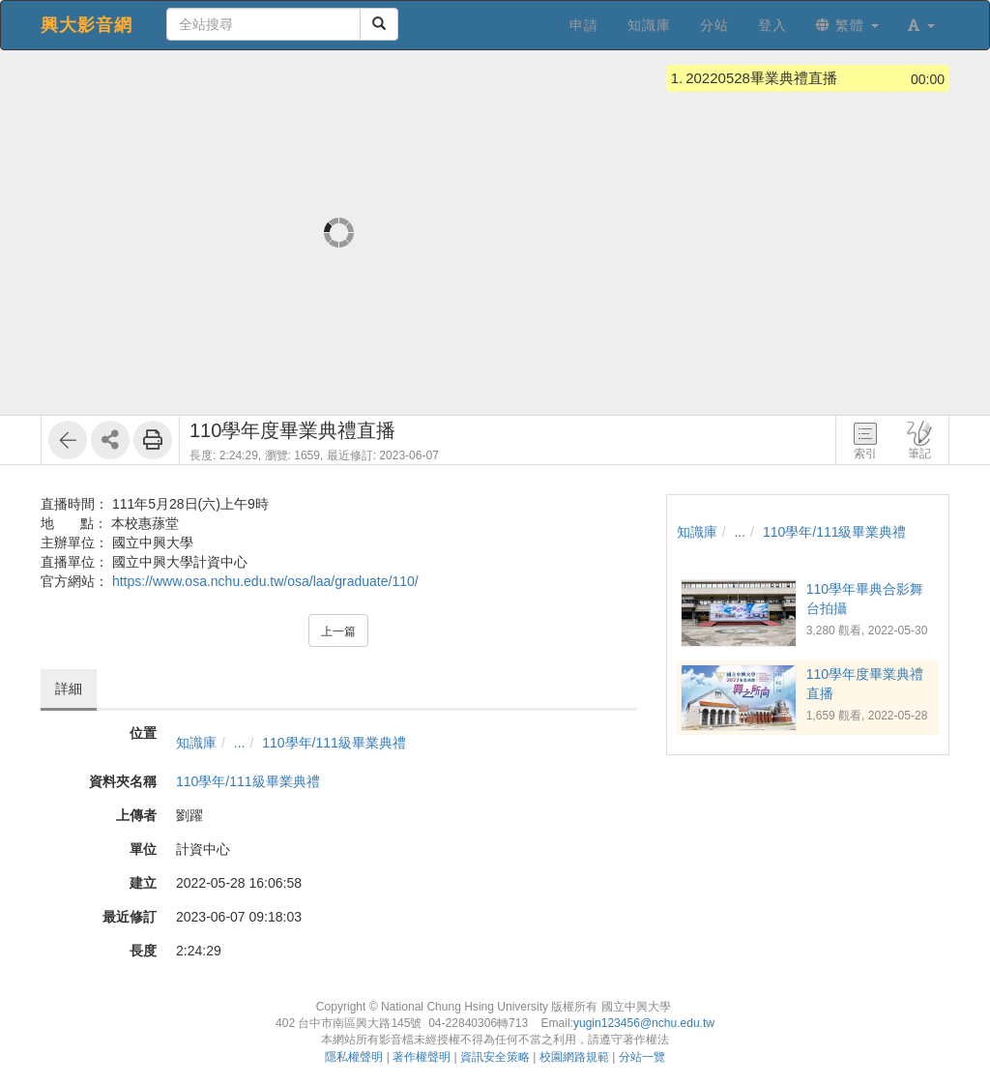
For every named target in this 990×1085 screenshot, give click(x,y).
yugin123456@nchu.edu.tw (643, 1023)
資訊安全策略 (495, 1057)
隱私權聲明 (354, 1057)
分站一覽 (642, 1057)
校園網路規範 (574, 1057)
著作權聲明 (422, 1057)
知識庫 (196, 742)
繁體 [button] (847, 25)
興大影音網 (86, 25)
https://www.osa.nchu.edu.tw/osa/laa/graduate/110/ (265, 581)
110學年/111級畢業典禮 (334, 742)
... (240, 742)
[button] (921, 25)
